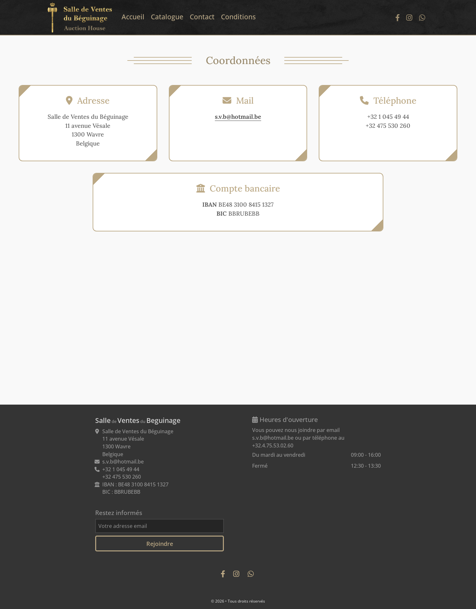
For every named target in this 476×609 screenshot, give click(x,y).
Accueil (133, 16)
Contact (202, 16)
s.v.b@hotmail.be (238, 116)
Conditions (238, 16)
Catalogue (167, 16)
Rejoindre (159, 543)
